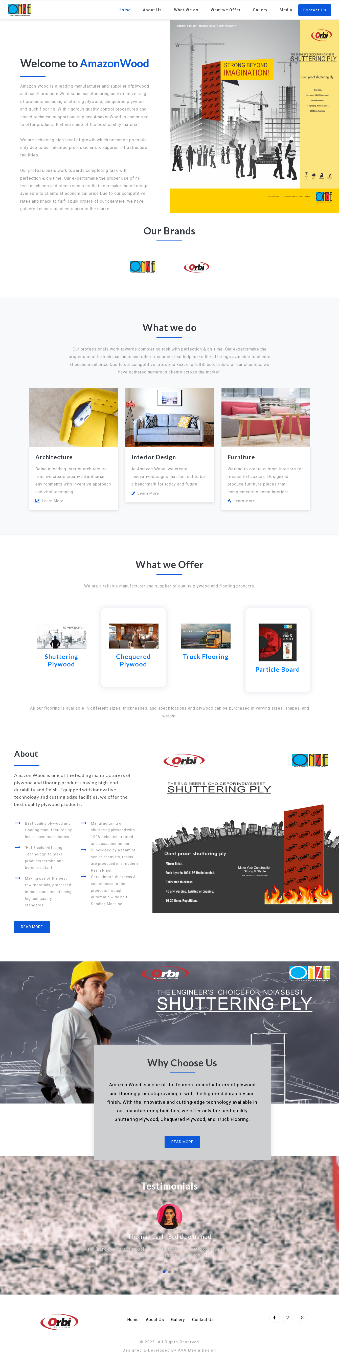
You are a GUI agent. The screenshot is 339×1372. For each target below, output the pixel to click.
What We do (186, 10)
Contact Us (315, 10)
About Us (152, 10)
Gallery (260, 10)
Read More (32, 927)
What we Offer (226, 10)
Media (286, 10)
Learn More (49, 501)
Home (125, 10)
